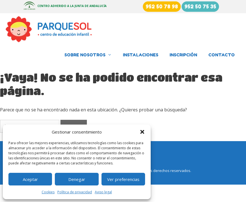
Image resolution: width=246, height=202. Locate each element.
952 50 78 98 (162, 6)
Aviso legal (103, 192)
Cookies (48, 192)
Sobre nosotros (90, 55)
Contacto (221, 55)
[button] (142, 132)
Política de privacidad (74, 192)
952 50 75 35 (200, 6)
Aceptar (30, 179)
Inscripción (183, 55)
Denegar (76, 179)
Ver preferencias (123, 179)
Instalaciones (140, 55)
